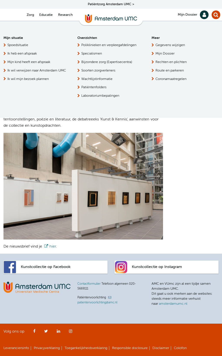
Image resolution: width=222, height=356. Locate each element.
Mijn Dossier (187, 15)
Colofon (180, 348)
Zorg (30, 15)
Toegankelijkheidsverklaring (86, 348)
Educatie (46, 15)
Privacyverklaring (47, 348)
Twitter (46, 332)
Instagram (70, 332)
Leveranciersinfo (16, 348)
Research (65, 15)
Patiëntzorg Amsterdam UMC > (111, 4)
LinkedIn (58, 332)
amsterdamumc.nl (173, 304)
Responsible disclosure (130, 348)
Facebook (34, 332)
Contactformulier (89, 283)
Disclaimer (160, 348)
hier (34, 113)
